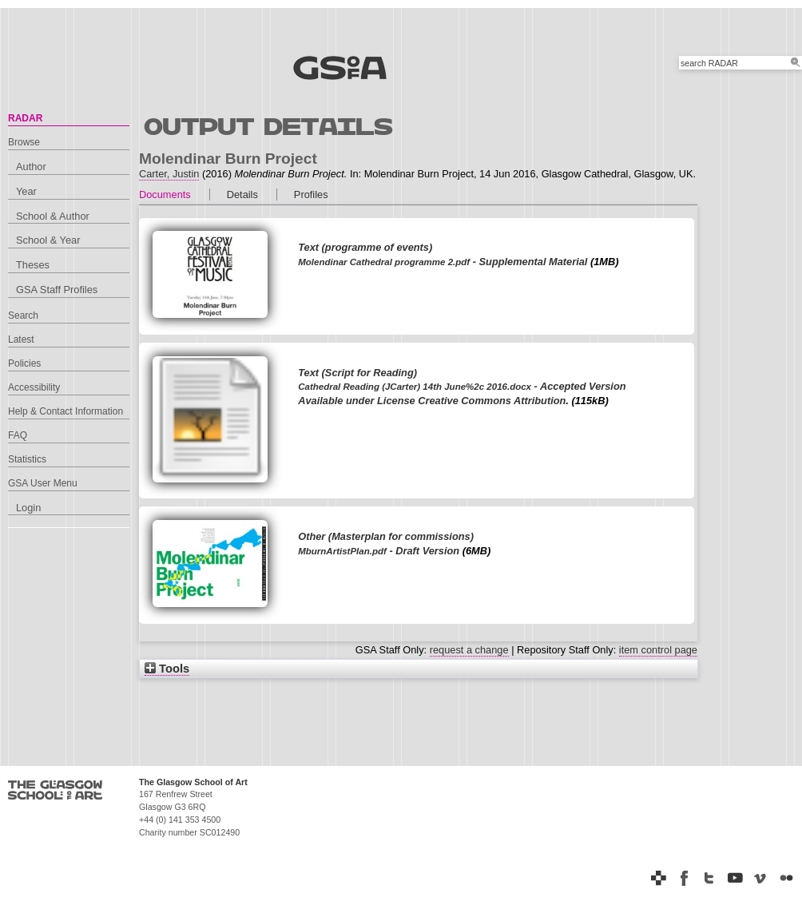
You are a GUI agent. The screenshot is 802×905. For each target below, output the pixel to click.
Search (23, 315)
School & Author (52, 216)
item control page (658, 650)
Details (242, 194)
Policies (24, 363)
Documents (165, 194)
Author (31, 167)
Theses (33, 265)
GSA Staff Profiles (56, 290)
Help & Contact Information (65, 411)
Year (26, 191)
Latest (21, 339)
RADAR (25, 118)
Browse (24, 142)
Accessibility (34, 387)
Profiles (311, 194)
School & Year (48, 240)
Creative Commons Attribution (492, 401)
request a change (469, 650)
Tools (167, 668)
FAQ (17, 435)
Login (28, 508)
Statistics (27, 459)
